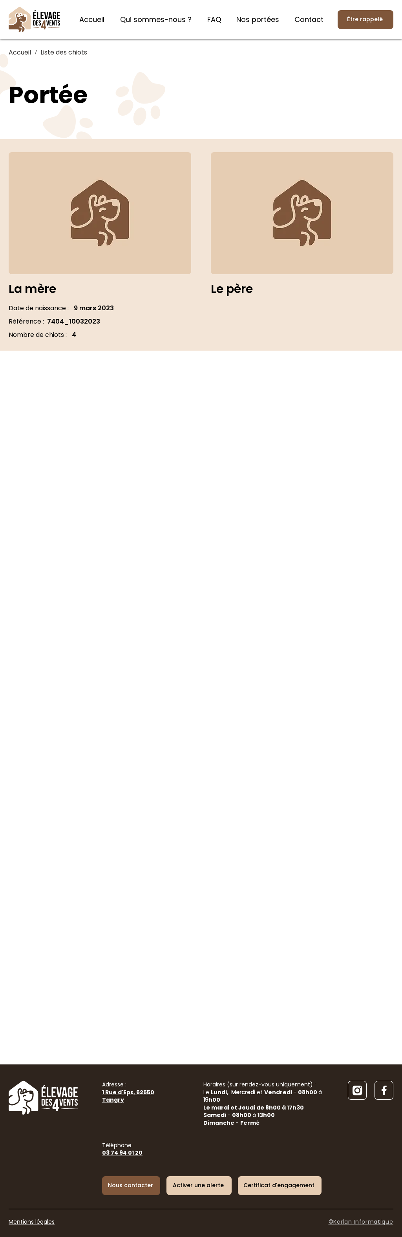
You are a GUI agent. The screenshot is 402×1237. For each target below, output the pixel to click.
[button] (199, 1185)
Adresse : (128, 1092)
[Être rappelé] (365, 19)
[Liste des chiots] (63, 52)
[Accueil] (20, 52)
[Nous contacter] (131, 1185)
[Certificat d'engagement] (280, 1185)
